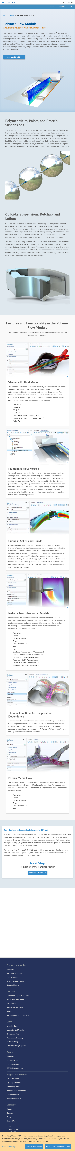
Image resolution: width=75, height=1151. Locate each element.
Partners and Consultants (16, 1090)
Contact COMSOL (14, 57)
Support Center (13, 1079)
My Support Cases (14, 1082)
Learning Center (13, 1026)
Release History (13, 985)
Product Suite (8, 15)
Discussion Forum (13, 1034)
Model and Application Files (18, 996)
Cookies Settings (9, 1146)
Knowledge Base (13, 1086)
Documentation (13, 1094)
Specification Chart (14, 973)
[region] (37, 1141)
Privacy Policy (12, 1129)
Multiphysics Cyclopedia (16, 1046)
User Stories (11, 1003)
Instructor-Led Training (16, 1030)
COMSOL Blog (12, 1042)
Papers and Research (15, 1007)
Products (10, 969)
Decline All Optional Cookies (58, 1146)
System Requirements (15, 981)
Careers (10, 1113)
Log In (52, 7)
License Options (13, 977)
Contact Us (11, 1121)
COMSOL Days (12, 1060)
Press (9, 1117)
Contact (62, 7)
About (9, 1109)
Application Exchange (15, 1038)
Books (9, 1011)
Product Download (14, 1098)
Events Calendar (13, 1064)
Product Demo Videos (15, 999)
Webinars (10, 1056)
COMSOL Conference (15, 1068)
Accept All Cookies (34, 1146)
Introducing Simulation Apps (18, 1015)
